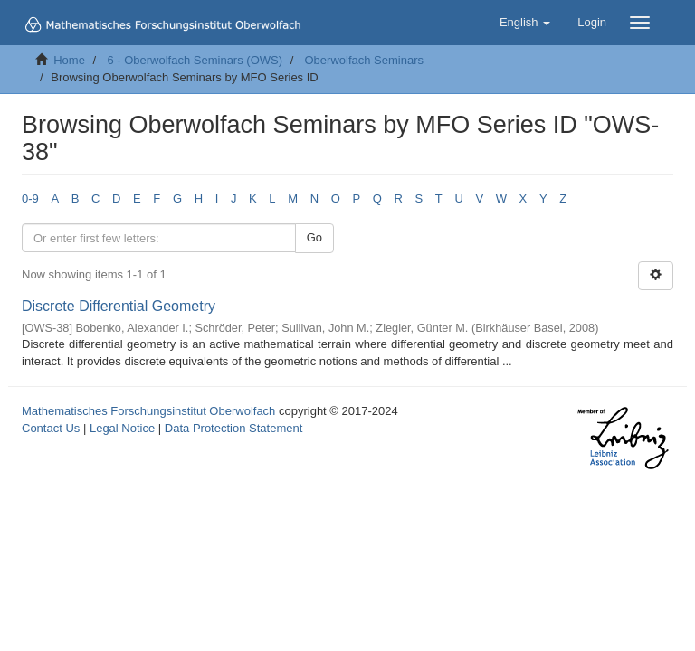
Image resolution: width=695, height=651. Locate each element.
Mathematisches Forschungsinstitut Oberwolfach (148, 411)
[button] (525, 22)
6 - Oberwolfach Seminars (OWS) (194, 60)
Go (314, 237)
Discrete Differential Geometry (118, 306)
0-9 (30, 198)
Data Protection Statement (233, 428)
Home (69, 60)
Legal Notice (122, 428)
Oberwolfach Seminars (364, 60)
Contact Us (51, 428)
